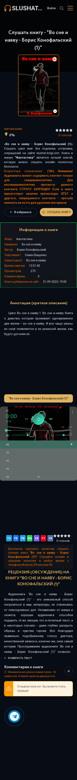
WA (30, 538)
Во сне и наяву (36, 260)
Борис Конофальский (31, 249)
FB (15, 538)
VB (36, 538)
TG (9, 538)
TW (23, 538)
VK (50, 538)
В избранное (20, 212)
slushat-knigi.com (27, 8)
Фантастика (24, 157)
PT (43, 538)
